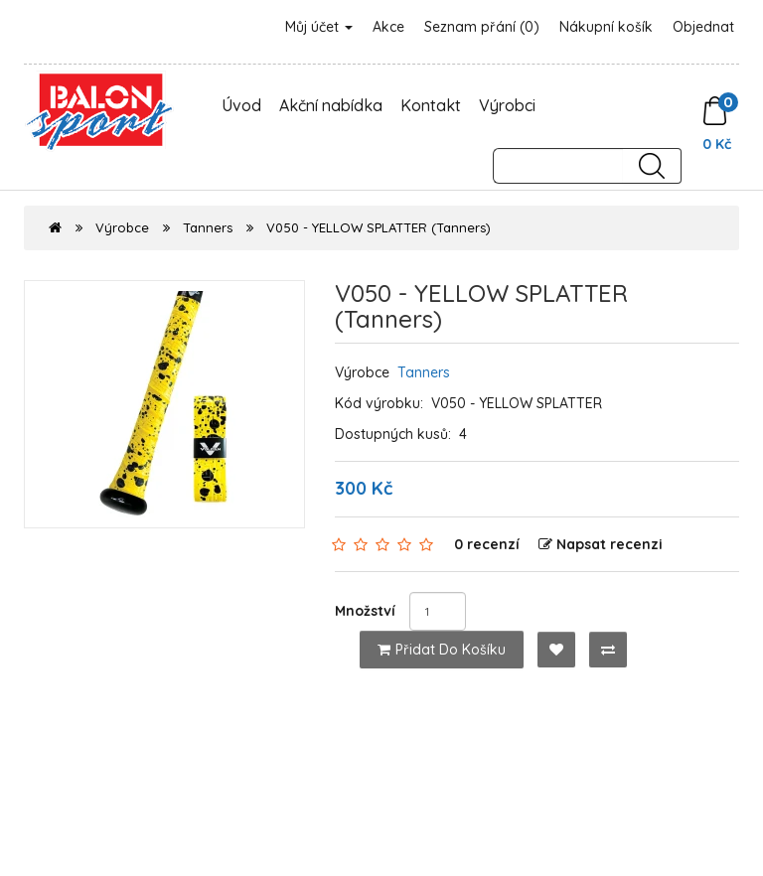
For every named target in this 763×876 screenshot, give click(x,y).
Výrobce (122, 227)
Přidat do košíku (442, 649)
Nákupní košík (606, 27)
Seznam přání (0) (481, 27)
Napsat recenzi (600, 544)
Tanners (207, 227)
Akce (388, 27)
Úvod (241, 105)
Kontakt (430, 105)
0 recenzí (487, 544)
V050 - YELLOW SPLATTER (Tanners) (378, 227)
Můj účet (319, 27)
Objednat (703, 27)
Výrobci (507, 105)
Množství (365, 611)
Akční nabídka (330, 105)
